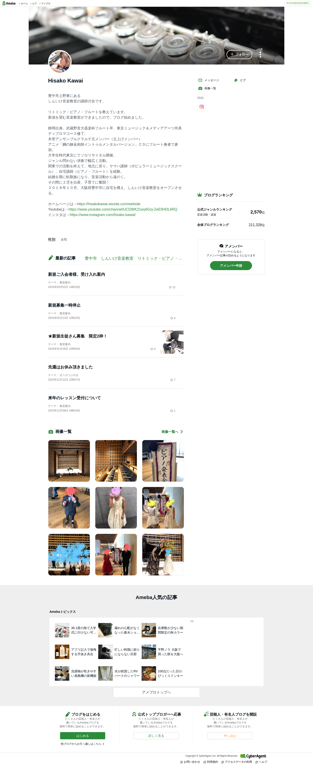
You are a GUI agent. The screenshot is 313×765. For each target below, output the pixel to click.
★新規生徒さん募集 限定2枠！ (77, 336)
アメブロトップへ (156, 692)
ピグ (240, 80)
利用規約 (210, 762)
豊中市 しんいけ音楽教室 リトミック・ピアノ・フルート (142, 258)
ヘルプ (261, 762)
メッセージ (208, 80)
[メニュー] (260, 55)
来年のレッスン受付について (74, 398)
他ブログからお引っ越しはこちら (81, 743)
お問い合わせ (190, 762)
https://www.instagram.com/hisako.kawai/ (103, 215)
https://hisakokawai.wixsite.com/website (108, 204)
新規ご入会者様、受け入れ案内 (76, 274)
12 (172, 287)
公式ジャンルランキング (214, 209)
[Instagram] (201, 106)
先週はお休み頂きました (70, 367)
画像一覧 (207, 88)
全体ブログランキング (213, 225)
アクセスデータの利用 (236, 762)
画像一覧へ (172, 432)
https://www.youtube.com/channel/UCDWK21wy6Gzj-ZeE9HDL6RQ (122, 209)
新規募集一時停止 (64, 305)
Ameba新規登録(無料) (298, 3)
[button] (239, 54)
